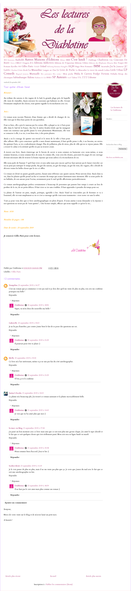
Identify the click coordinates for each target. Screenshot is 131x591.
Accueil (53, 576)
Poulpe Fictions (101, 73)
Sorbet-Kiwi (14, 466)
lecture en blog (15, 428)
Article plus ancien (93, 576)
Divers (12, 63)
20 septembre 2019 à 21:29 (38, 340)
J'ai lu (112, 66)
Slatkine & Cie (40, 77)
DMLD (18, 63)
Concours (118, 59)
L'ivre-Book (23, 70)
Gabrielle (13, 323)
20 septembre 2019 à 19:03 (28, 323)
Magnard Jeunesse (22, 74)
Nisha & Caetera (83, 73)
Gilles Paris (27, 66)
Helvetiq (50, 66)
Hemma (57, 66)
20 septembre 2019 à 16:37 (28, 285)
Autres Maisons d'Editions (42, 59)
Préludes (113, 74)
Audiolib (19, 59)
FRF (19, 66)
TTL (79, 77)
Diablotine (19, 305)
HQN (71, 66)
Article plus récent (12, 576)
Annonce (11, 60)
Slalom (30, 77)
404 (5, 60)
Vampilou (13, 285)
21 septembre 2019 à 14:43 (38, 410)
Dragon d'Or (27, 63)
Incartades (105, 66)
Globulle (36, 67)
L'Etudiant (14, 70)
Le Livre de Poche (66, 70)
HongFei (64, 66)
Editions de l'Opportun (64, 63)
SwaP (69, 78)
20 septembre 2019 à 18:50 (38, 305)
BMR (68, 60)
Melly (11, 358)
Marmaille (35, 73)
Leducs (107, 70)
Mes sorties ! (57, 74)
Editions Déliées (81, 63)
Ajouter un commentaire (16, 502)
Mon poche (68, 74)
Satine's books (15, 393)
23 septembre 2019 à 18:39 (38, 485)
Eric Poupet (119, 63)
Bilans (62, 60)
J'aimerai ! (120, 66)
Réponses (15, 300)
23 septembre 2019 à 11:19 (31, 466)
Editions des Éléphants (97, 63)
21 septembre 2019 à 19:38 (38, 448)
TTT (84, 77)
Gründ (43, 66)
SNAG (49, 77)
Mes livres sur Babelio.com (114, 157)
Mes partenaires (46, 74)
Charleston (102, 59)
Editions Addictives (44, 62)
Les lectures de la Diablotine (117, 108)
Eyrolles (14, 66)
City (111, 60)
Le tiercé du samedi (95, 70)
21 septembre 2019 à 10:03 (33, 393)
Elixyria (110, 63)
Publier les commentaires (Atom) (59, 584)
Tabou (74, 77)
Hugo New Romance (84, 66)
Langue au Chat (49, 70)
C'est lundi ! (79, 59)
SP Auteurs (59, 77)
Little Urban (116, 70)
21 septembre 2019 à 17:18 (33, 428)
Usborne (92, 77)
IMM (96, 66)
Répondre (13, 295)
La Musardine (35, 70)
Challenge (92, 60)
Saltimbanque (20, 77)
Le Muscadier (81, 70)
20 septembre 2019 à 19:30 (25, 358)
